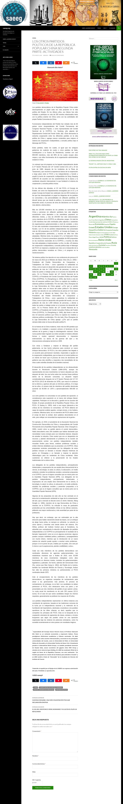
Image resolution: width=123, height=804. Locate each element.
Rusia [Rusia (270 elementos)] (114, 242)
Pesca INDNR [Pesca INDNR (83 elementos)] (100, 237)
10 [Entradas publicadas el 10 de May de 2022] (95, 269)
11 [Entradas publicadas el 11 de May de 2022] (99, 269)
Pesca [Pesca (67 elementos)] (116, 234)
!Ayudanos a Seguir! (8, 79)
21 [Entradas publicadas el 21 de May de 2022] (112, 271)
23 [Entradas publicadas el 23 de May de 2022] (91, 274)
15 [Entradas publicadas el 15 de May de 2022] (116, 269)
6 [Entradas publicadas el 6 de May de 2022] (107, 266)
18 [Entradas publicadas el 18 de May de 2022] (99, 271)
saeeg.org (6, 28)
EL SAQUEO (112, 28)
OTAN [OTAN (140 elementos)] (106, 235)
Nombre (35, 756)
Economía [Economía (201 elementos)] (99, 224)
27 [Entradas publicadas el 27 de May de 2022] (107, 274)
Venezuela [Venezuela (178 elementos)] (93, 249)
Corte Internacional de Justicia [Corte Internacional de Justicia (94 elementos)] (98, 222)
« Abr (90, 280)
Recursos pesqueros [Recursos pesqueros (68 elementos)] (93, 240)
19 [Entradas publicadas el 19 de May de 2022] (103, 271)
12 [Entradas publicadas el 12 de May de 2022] (103, 269)
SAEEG (46, 55)
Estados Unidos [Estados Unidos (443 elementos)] (103, 227)
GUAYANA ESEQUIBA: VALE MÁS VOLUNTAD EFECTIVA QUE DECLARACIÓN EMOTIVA (55, 700)
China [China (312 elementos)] (108, 219)
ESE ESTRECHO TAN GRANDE (98, 150)
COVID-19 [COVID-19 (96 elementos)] (110, 222)
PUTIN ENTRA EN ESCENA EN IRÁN (100, 167)
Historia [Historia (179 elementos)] (92, 232)
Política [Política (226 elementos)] (107, 237)
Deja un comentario (57, 55)
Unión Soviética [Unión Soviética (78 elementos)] (106, 247)
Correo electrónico (39, 764)
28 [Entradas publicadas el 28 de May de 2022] (112, 274)
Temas (99, 28)
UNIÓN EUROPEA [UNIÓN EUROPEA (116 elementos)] (95, 247)
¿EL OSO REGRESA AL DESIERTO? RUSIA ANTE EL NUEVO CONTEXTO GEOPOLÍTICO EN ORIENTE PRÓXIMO (103, 201)
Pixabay (47, 103)
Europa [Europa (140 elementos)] (115, 227)
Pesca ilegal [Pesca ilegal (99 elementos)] (92, 237)
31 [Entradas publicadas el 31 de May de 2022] (95, 277)
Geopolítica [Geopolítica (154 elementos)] (93, 230)
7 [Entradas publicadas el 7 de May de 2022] (111, 266)
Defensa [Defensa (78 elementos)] (116, 222)
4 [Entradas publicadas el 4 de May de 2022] (99, 266)
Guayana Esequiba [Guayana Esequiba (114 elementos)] (112, 230)
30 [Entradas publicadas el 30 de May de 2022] (91, 277)
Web (33, 772)
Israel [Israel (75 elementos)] (110, 232)
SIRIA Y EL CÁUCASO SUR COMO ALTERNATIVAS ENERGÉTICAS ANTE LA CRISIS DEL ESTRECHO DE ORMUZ (103, 155)
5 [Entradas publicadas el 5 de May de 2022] (103, 266)
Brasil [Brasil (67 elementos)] (90, 220)
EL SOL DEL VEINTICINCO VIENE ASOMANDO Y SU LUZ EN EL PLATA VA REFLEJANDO (55, 709)
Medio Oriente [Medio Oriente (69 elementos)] (92, 234)
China (34, 38)
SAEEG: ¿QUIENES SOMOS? (88, 28)
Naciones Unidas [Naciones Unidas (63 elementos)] (100, 234)
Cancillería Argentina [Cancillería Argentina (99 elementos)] (98, 220)
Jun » (116, 280)
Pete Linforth (40, 103)
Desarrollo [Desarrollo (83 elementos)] (92, 224)
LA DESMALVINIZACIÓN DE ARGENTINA (101, 160)
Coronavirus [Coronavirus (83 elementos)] (114, 220)
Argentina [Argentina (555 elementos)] (95, 216)
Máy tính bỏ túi (93, 199)
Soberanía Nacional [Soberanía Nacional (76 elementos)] (94, 245)
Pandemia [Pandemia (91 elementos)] (112, 234)
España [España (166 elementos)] (112, 224)
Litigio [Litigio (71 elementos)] (113, 232)
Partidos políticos (61, 689)
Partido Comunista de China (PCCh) (44, 689)
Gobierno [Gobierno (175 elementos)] (102, 230)
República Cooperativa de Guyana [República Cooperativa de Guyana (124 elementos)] (100, 243)
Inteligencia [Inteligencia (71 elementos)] (99, 232)
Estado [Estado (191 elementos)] (92, 227)
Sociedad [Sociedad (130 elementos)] (102, 245)
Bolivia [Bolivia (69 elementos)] (114, 217)
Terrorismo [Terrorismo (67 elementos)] (108, 245)
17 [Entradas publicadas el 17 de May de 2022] (95, 271)
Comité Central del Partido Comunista (51, 687)
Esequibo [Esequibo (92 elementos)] (106, 224)
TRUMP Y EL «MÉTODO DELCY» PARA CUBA (102, 164)
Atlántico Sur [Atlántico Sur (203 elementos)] (107, 216)
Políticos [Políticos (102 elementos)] (114, 237)
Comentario (36, 731)
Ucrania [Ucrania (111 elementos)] (113, 245)
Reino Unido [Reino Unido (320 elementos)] (104, 239)
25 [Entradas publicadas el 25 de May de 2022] (99, 274)
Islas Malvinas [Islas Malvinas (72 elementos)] (105, 232)
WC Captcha (36, 780)
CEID (104, 28)
